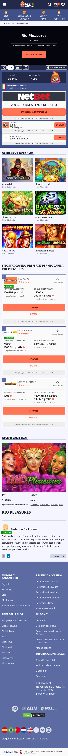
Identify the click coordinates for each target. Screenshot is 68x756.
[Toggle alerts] (49, 5)
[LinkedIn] (8, 556)
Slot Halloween (9, 631)
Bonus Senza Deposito (24, 17)
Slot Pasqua (8, 663)
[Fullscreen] (4, 67)
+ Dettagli (34, 314)
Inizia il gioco (34, 54)
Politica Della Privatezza (48, 665)
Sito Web (60, 125)
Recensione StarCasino (47, 581)
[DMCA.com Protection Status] (34, 715)
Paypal (5, 584)
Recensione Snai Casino (48, 597)
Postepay (6, 589)
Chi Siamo (41, 620)
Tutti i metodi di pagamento (16, 605)
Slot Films (7, 641)
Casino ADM (43, 17)
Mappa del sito (43, 647)
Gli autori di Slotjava (46, 625)
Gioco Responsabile (46, 659)
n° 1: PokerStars (59, 17)
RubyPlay (34, 41)
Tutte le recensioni (45, 608)
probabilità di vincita (30, 753)
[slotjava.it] (27, 5)
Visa (4, 594)
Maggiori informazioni (34, 112)
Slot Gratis (6, 17)
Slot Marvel (7, 657)
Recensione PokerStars (47, 592)
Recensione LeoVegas (47, 586)
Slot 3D (5, 636)
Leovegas (35, 504)
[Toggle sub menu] (4, 5)
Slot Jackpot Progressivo (14, 620)
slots (13, 24)
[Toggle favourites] (62, 5)
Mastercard (7, 600)
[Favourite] (26, 67)
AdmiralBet (45, 504)
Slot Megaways (9, 625)
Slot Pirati (7, 647)
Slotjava (5, 24)
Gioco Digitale (57, 504)
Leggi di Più (58, 556)
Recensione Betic (44, 602)
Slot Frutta (7, 652)
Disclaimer (41, 670)
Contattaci (41, 676)
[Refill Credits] (10, 67)
